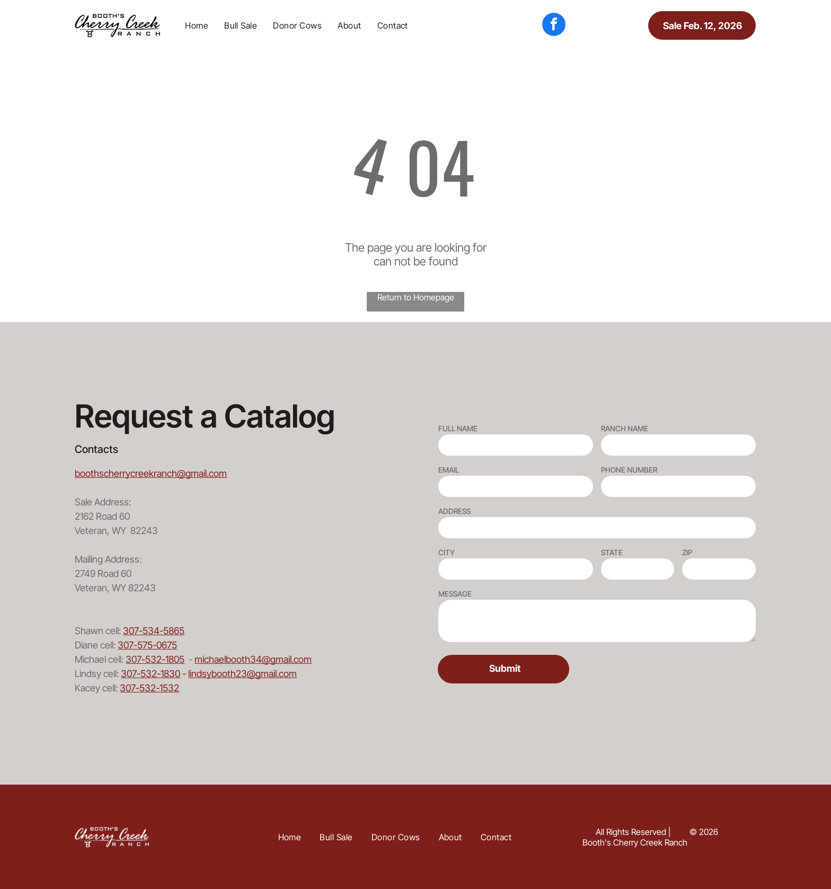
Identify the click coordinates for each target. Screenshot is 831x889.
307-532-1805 (155, 659)
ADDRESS (454, 510)
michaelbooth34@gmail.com (253, 659)
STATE (612, 552)
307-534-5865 (153, 630)
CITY (446, 552)
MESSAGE (455, 593)
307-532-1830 (150, 673)
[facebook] (553, 26)
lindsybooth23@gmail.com (242, 673)
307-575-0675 (147, 645)
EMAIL (448, 469)
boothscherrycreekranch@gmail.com (151, 473)
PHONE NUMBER (629, 469)
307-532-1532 (149, 688)
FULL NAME (458, 428)
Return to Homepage (415, 297)
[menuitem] (196, 25)
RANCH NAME (624, 428)
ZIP (687, 552)
